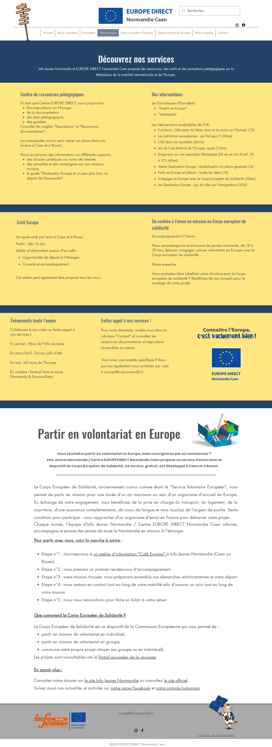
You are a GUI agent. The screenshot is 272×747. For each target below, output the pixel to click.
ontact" (125, 336)
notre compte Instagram (178, 688)
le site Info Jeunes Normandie (112, 680)
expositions (155, 341)
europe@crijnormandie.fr (124, 372)
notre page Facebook (130, 688)
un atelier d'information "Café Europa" (130, 554)
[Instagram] (237, 25)
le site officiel (175, 680)
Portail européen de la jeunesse (127, 657)
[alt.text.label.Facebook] (243, 25)
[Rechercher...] (209, 11)
